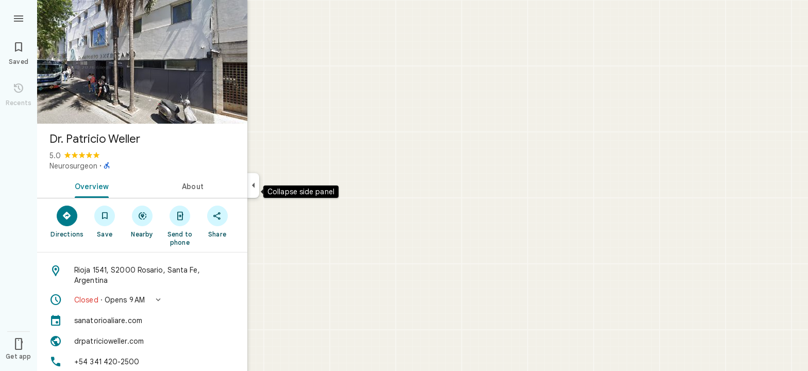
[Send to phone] (179, 225)
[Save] (105, 221)
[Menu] (18, 17)
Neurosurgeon (73, 166)
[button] (142, 300)
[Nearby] (142, 221)
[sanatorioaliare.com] (142, 320)
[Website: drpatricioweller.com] (142, 341)
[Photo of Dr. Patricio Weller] (142, 62)
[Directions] (67, 221)
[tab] (89, 185)
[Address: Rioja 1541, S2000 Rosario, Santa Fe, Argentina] (142, 275)
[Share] (217, 221)
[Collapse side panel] (253, 185)
